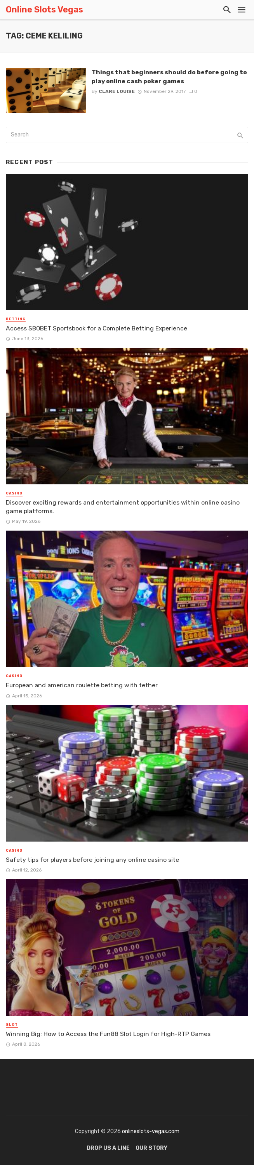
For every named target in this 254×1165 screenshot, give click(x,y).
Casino (14, 493)
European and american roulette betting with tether (82, 685)
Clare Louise (117, 91)
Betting (16, 319)
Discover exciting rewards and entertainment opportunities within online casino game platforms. (123, 507)
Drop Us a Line (108, 1148)
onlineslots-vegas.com (150, 1131)
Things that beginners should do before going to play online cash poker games (169, 76)
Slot (12, 1025)
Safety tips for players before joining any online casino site (92, 859)
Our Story (151, 1148)
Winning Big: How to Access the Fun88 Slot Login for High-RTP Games (108, 1033)
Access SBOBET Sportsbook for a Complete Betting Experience (96, 328)
